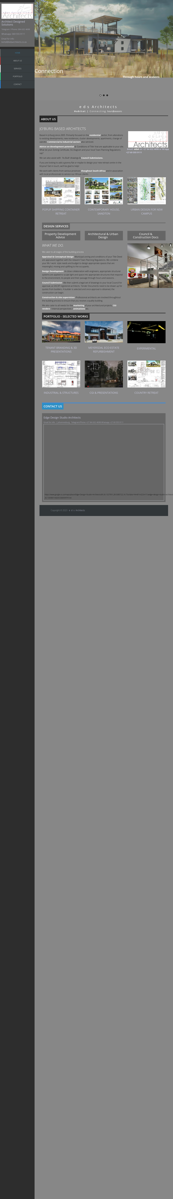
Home (17, 53)
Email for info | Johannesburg (57, 422)
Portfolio (17, 76)
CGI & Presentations (104, 392)
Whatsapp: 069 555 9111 (13, 34)
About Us (17, 60)
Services (17, 68)
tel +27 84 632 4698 (149, 149)
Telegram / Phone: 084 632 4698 (15, 29)
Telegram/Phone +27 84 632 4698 (86, 422)
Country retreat (146, 392)
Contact (18, 84)
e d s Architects (77, 510)
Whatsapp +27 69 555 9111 (112, 422)
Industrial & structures (61, 392)
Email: (130, 149)
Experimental (146, 348)
